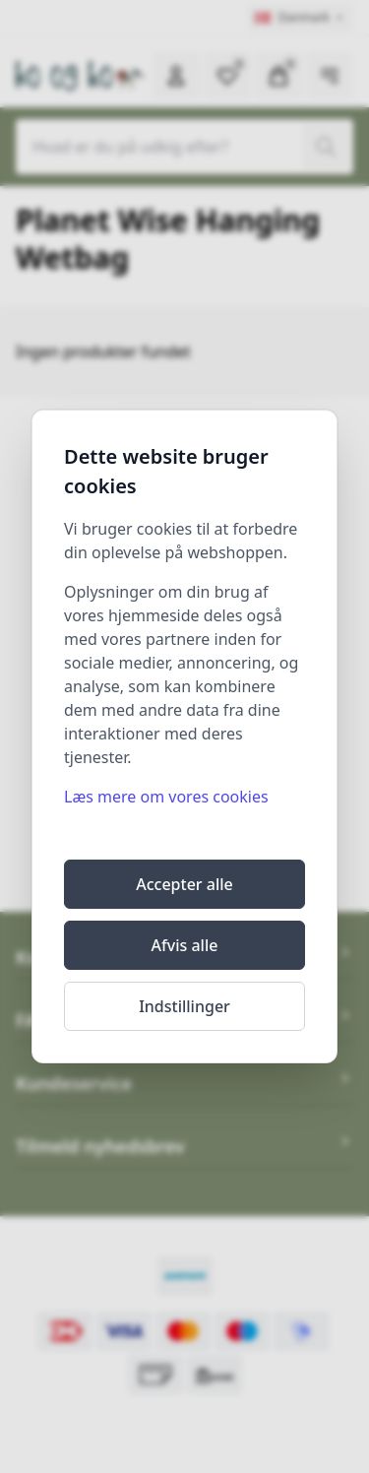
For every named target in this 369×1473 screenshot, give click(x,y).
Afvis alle (185, 945)
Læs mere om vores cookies (166, 796)
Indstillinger (184, 1006)
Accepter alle (184, 884)
